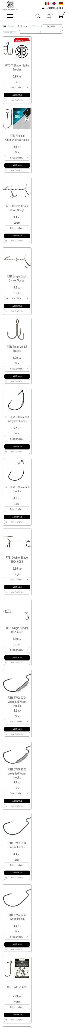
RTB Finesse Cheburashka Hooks (49, 67)
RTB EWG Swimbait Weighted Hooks (49, 208)
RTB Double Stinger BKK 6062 (48, 278)
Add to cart (17, 95)
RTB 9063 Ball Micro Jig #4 (17, 774)
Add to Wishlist (14, 100)
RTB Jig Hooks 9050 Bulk (17, 915)
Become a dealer (33, 1003)
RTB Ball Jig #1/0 (49, 493)
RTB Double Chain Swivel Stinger (17, 138)
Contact (33, 1009)
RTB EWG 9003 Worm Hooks (17, 493)
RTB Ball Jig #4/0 (17, 634)
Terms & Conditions (33, 991)
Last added (54, 26)
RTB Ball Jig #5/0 (49, 563)
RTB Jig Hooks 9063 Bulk (49, 845)
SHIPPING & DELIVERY (32, 997)
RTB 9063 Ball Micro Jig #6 (49, 704)
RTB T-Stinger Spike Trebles (17, 67)
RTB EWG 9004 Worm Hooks (49, 421)
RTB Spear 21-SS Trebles (17, 208)
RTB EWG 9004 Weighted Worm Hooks (49, 350)
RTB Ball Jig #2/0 (17, 704)
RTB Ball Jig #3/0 (49, 634)
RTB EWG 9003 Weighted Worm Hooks (17, 421)
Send (57, 971)
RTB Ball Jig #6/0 (17, 563)
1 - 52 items (23, 26)
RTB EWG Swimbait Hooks (17, 278)
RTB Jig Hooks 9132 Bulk (17, 845)
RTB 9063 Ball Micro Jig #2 (49, 774)
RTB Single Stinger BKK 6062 (17, 350)
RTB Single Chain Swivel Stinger (49, 138)
